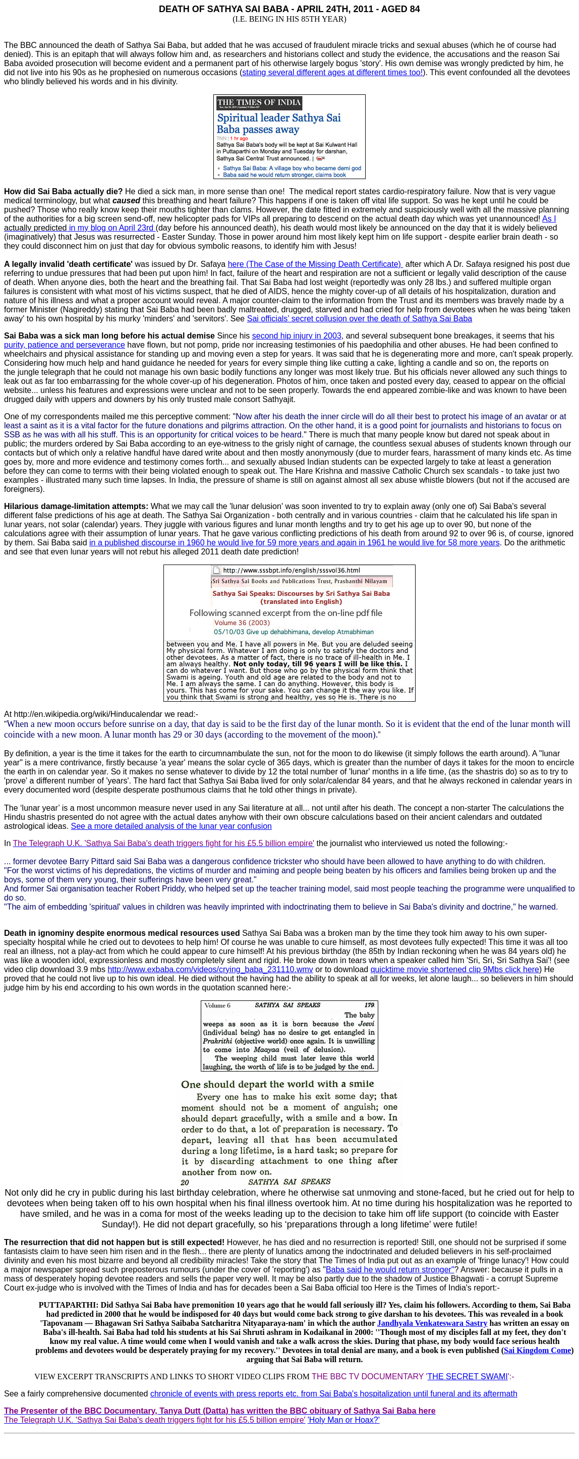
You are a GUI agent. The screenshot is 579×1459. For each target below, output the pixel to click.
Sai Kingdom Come (537, 1350)
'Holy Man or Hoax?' (344, 1420)
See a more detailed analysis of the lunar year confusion (171, 826)
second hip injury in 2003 (296, 335)
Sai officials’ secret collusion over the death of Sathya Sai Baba (359, 318)
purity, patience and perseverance (64, 345)
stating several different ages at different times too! (332, 72)
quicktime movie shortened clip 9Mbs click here (455, 969)
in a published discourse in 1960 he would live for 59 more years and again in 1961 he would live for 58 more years (294, 542)
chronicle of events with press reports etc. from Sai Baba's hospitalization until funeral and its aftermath (333, 1393)
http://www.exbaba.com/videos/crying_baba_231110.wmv (210, 969)
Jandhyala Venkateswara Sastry (432, 1323)
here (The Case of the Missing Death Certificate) (315, 264)
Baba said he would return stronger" (390, 1269)
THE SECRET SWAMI (468, 1376)
